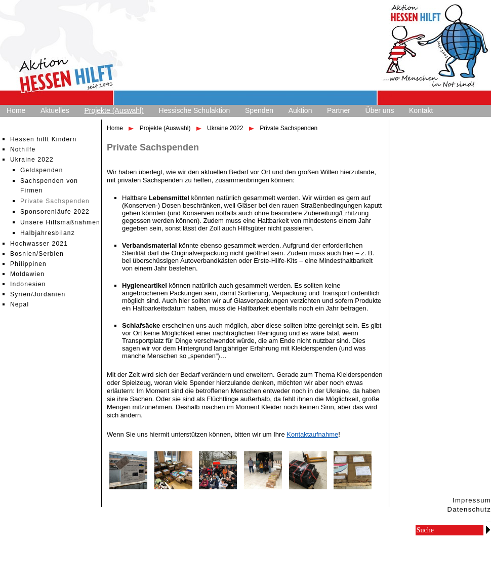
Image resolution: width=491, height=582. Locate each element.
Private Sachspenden (55, 201)
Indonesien (28, 284)
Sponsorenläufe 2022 (55, 211)
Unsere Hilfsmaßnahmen (60, 222)
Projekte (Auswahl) (114, 110)
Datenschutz (469, 509)
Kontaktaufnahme (312, 434)
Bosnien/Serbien (37, 253)
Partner (338, 110)
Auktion (300, 110)
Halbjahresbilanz (47, 233)
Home (16, 110)
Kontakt (421, 110)
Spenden (259, 110)
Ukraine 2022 (32, 159)
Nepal (19, 304)
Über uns (379, 110)
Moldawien (27, 274)
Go (488, 529)
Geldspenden (41, 170)
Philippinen (28, 263)
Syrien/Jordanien (37, 294)
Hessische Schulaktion (194, 110)
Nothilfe (22, 149)
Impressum (472, 500)
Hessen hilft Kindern (43, 139)
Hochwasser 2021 (39, 243)
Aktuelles (54, 110)
